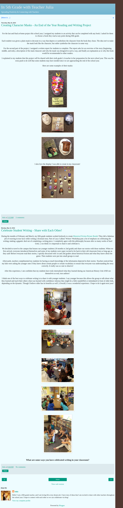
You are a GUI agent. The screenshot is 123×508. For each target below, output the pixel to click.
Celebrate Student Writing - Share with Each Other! (31, 230)
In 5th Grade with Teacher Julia (27, 7)
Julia (16, 492)
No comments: (21, 467)
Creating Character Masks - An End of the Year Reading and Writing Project (46, 25)
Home (58, 479)
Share (5, 221)
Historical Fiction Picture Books (85, 236)
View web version (57, 484)
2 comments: (20, 217)
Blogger (62, 505)
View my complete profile (21, 501)
